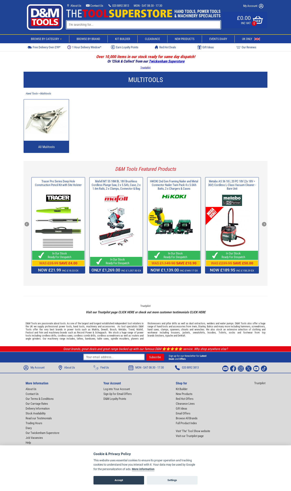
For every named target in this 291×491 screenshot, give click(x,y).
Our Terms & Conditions (40, 399)
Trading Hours (34, 423)
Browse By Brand (88, 39)
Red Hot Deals (165, 47)
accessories (108, 326)
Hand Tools (32, 93)
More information (143, 469)
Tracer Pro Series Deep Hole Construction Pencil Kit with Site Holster (58, 183)
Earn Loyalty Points (124, 47)
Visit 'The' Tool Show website (193, 431)
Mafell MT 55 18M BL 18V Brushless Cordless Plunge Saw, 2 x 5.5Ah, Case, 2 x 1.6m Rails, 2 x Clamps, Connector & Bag (116, 185)
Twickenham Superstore (167, 61)
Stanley (201, 326)
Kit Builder (122, 39)
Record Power (84, 332)
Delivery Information (38, 408)
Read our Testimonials (39, 418)
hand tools (79, 326)
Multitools (45, 93)
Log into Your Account (116, 389)
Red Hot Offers (184, 399)
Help (28, 442)
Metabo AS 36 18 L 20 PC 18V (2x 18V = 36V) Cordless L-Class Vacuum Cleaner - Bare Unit (232, 185)
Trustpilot (145, 67)
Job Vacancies (34, 438)
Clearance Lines (185, 404)
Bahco (210, 326)
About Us (73, 6)
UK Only (251, 39)
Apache (169, 335)
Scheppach (100, 332)
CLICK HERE (126, 312)
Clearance (152, 39)
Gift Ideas (206, 47)
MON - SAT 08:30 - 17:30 (148, 6)
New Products (184, 39)
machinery (91, 326)
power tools (65, 326)
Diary (29, 428)
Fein (41, 332)
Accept (119, 480)
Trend (131, 329)
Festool (30, 332)
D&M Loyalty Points (114, 399)
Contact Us (94, 6)
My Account (253, 6)
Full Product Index (186, 423)
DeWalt (181, 335)
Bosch (113, 329)
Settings (172, 480)
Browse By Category (47, 39)
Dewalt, (105, 329)
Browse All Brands (187, 418)
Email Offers (183, 413)
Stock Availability (36, 413)
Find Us (101, 367)
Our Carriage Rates (37, 404)
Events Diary (218, 39)
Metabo (122, 329)
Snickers (159, 335)
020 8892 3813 (118, 6)
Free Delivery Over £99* (43, 47)
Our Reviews (246, 47)
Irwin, (195, 326)
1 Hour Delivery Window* (84, 47)
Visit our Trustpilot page (190, 436)
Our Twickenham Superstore (42, 433)
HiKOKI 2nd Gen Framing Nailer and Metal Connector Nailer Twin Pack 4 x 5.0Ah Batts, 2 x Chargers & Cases (174, 185)
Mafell (139, 329)
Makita (95, 329)
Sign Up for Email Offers (117, 394)
